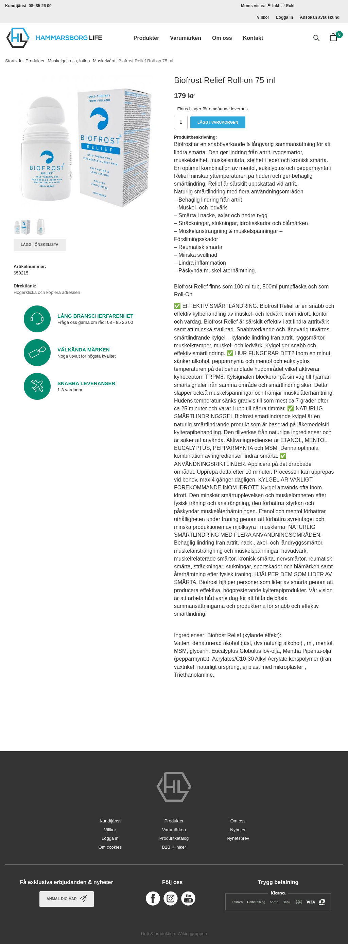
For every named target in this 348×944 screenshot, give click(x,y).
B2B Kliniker (174, 847)
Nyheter (238, 829)
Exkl (290, 5)
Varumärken (185, 38)
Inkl (275, 5)
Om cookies (110, 847)
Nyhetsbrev (238, 838)
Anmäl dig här (67, 898)
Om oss (222, 38)
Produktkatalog (174, 838)
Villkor (263, 17)
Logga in (284, 17)
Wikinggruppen (192, 933)
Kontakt (253, 38)
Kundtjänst (110, 820)
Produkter (146, 38)
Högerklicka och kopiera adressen (47, 292)
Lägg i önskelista (39, 244)
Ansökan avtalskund (320, 17)
